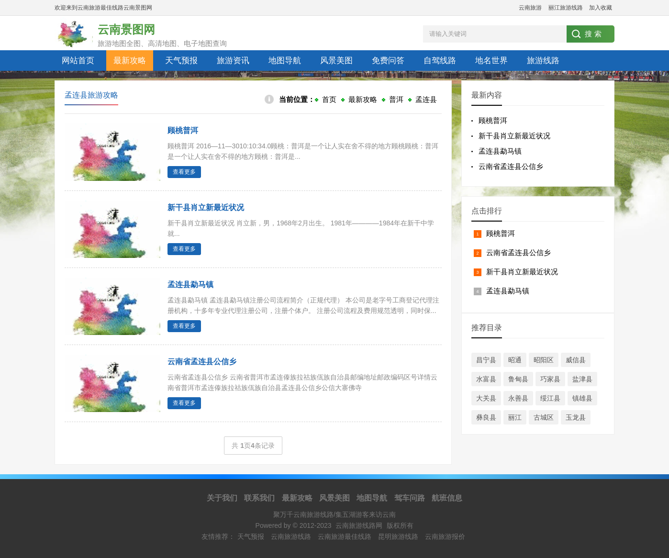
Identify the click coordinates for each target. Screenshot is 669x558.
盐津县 (582, 379)
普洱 (396, 99)
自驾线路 (440, 60)
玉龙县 (576, 417)
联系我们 (259, 498)
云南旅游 (530, 7)
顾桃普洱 (182, 130)
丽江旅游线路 (565, 7)
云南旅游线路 (291, 536)
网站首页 (78, 60)
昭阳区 (544, 360)
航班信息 (447, 498)
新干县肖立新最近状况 (205, 207)
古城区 (544, 417)
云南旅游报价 (445, 536)
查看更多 (184, 171)
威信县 (576, 360)
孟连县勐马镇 (190, 284)
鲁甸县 (518, 379)
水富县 (486, 379)
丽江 (515, 417)
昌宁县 (486, 360)
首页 (329, 99)
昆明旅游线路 (398, 536)
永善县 (518, 398)
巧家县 (550, 379)
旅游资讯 (233, 60)
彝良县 (486, 417)
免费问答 (388, 60)
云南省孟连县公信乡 (511, 166)
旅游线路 (543, 60)
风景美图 (336, 60)
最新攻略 (129, 60)
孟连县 (426, 99)
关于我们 (222, 498)
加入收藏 (600, 7)
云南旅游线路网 (358, 525)
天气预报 (181, 60)
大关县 (486, 398)
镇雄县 (582, 398)
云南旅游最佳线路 (344, 536)
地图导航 (284, 60)
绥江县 (550, 398)
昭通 (515, 360)
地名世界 (491, 60)
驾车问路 (409, 498)
